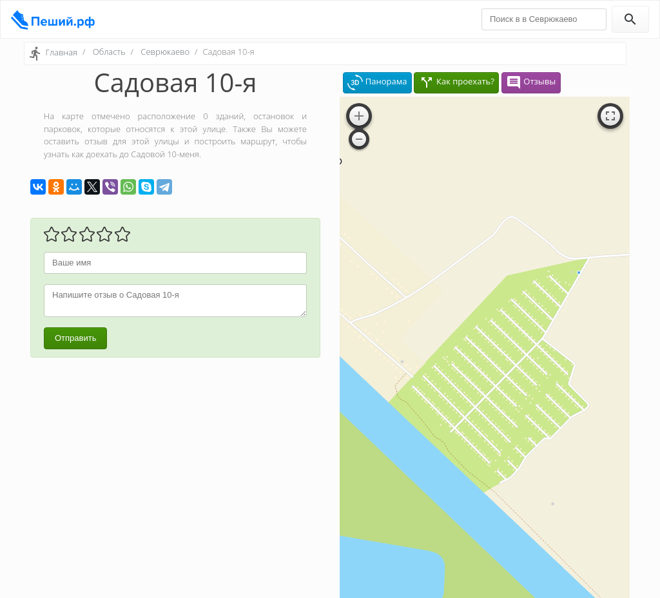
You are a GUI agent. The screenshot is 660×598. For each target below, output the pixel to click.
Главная (61, 52)
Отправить (75, 338)
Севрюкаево (165, 51)
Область (109, 51)
